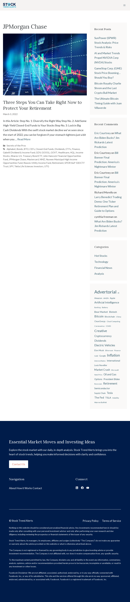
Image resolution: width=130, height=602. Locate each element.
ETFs (68, 149)
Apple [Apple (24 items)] (112, 298)
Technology (101, 261)
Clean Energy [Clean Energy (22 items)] (99, 321)
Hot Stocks (100, 255)
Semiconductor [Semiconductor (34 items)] (102, 388)
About (12, 488)
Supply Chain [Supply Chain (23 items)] (100, 393)
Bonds (20, 149)
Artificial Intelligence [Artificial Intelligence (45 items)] (106, 302)
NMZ (42, 159)
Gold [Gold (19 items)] (96, 356)
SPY (11, 166)
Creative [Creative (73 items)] (100, 331)
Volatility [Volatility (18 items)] (115, 398)
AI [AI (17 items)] (118, 293)
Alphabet (11, 149)
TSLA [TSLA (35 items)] (108, 397)
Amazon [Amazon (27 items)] (98, 298)
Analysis (99, 273)
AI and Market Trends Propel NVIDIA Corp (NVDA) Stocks (107, 57)
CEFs (32, 149)
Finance (76, 149)
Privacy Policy (91, 520)
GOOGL (46, 152)
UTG (46, 166)
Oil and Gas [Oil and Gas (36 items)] (110, 374)
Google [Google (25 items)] (102, 356)
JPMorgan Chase (17, 159)
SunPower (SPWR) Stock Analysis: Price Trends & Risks (106, 42)
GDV (38, 152)
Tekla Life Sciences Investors (28, 166)
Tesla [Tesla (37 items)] (110, 392)
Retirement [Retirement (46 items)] (110, 383)
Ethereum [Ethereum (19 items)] (109, 350)
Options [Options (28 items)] (98, 379)
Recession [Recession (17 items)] (98, 384)
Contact (37, 488)
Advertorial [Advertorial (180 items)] (105, 291)
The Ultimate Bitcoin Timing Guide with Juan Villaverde (108, 103)
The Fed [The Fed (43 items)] (99, 397)
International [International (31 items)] (113, 360)
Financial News (103, 267)
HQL (72, 152)
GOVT (54, 152)
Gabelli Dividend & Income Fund (19, 152)
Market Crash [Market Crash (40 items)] (102, 369)
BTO (26, 149)
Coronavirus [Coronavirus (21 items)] (99, 326)
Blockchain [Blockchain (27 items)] (110, 316)
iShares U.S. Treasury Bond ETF (26, 156)
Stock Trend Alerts (22, 520)
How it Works (24, 488)
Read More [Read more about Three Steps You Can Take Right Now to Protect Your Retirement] (24, 139)
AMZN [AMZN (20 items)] (106, 298)
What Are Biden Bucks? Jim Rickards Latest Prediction (108, 226)
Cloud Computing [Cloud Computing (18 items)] (113, 321)
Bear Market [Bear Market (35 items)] (101, 311)
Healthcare (63, 152)
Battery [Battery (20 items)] (105, 307)
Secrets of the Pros (16, 145)
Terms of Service (111, 520)
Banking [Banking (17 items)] (97, 307)
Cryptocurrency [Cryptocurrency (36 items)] (102, 336)
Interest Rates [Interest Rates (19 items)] (100, 361)
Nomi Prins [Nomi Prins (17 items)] (98, 375)
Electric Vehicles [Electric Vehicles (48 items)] (104, 345)
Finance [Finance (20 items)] (117, 350)
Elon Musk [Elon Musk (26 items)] (99, 350)
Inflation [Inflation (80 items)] (113, 355)
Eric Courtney (102, 133)
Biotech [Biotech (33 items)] (113, 311)
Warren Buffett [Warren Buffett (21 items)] (100, 402)
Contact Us (18, 464)
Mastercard (33, 159)
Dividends (60, 149)
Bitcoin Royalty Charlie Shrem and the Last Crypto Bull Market (107, 88)
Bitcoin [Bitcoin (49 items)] (99, 316)
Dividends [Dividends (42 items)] (100, 340)
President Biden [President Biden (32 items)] (112, 379)
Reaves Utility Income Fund (37, 162)
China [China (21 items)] (118, 317)
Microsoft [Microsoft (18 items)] (115, 370)
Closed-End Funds (45, 149)
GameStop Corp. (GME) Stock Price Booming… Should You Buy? (108, 73)
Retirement (58, 162)
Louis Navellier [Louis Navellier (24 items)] (100, 365)
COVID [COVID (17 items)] (108, 326)
